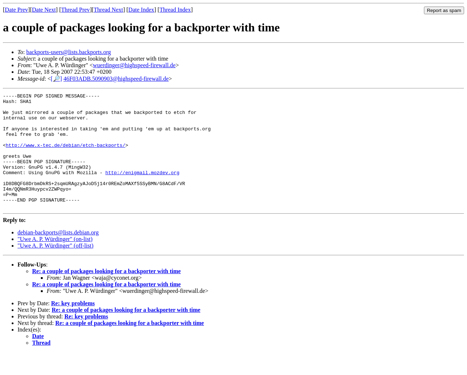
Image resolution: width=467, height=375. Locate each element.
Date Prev (16, 10)
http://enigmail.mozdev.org (142, 188)
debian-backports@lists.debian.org (58, 255)
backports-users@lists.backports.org (68, 52)
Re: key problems (73, 326)
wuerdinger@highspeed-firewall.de (134, 65)
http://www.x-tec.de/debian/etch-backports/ (66, 156)
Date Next (44, 10)
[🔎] (56, 79)
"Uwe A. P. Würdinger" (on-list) (55, 262)
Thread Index (175, 10)
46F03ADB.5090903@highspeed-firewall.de (116, 79)
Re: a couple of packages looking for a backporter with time (106, 294)
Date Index (141, 10)
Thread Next (108, 10)
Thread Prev (75, 10)
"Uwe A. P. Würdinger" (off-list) (55, 268)
